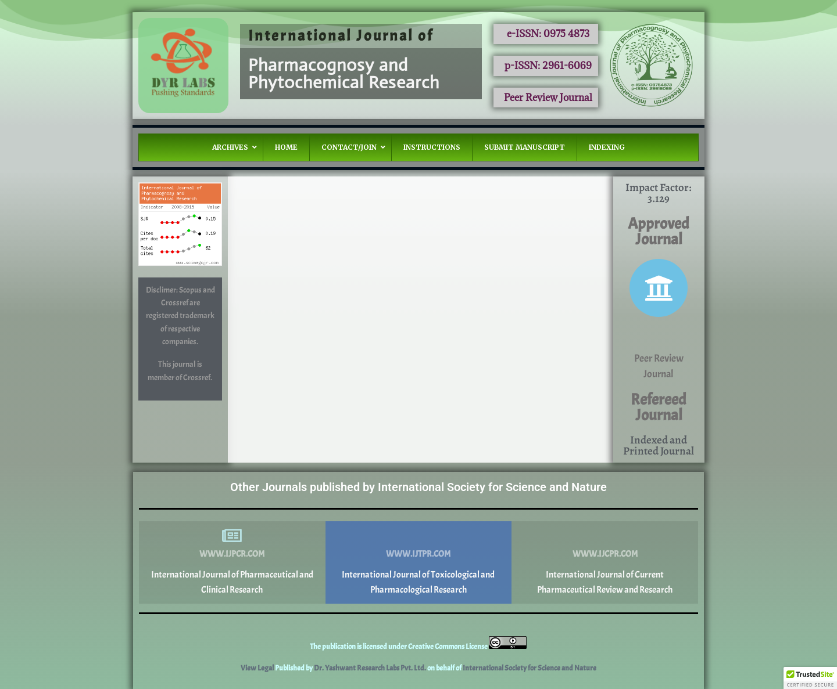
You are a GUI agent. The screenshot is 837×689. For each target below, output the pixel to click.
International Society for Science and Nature (529, 668)
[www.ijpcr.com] (232, 535)
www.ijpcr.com (231, 554)
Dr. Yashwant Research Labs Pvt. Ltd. (370, 668)
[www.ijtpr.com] (418, 535)
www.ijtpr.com (418, 554)
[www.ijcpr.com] (605, 535)
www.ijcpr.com (605, 554)
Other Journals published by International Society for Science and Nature (418, 487)
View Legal (258, 668)
